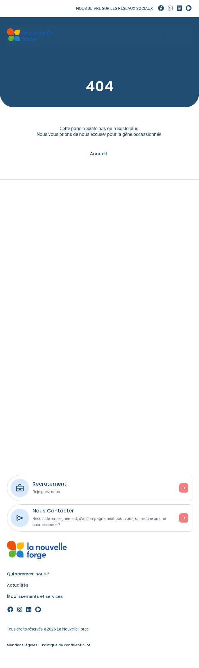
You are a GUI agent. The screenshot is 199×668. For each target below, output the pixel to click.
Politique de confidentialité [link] (66, 645)
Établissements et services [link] (35, 596)
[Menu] (170, 35)
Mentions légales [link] (22, 645)
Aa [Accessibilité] (187, 35)
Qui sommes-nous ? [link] (28, 574)
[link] (161, 8)
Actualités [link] (17, 585)
